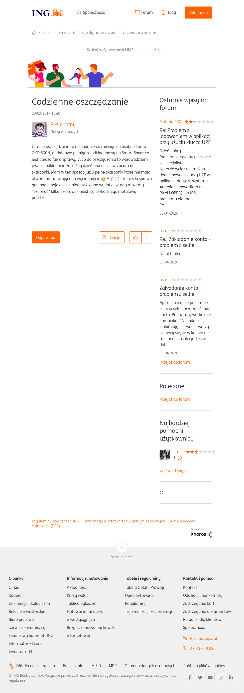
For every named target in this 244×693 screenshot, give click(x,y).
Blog (172, 12)
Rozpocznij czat (203, 638)
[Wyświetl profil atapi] (179, 451)
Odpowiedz (46, 237)
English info (73, 665)
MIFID (96, 665)
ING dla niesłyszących (35, 665)
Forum (147, 12)
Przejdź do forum (175, 362)
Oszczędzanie (67, 33)
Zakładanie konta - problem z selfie (180, 291)
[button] (136, 237)
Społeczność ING (34, 33)
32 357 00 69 (201, 648)
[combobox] (122, 50)
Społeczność (94, 12)
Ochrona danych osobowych (150, 665)
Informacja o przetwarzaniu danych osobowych (125, 521)
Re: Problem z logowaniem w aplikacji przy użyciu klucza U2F (186, 136)
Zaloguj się (198, 12)
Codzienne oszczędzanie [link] (139, 33)
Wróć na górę (122, 557)
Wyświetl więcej (174, 470)
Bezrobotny (63, 124)
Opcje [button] (115, 237)
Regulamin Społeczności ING (55, 521)
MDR (113, 665)
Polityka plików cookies (204, 665)
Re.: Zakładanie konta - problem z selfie (185, 242)
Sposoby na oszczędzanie (99, 33)
